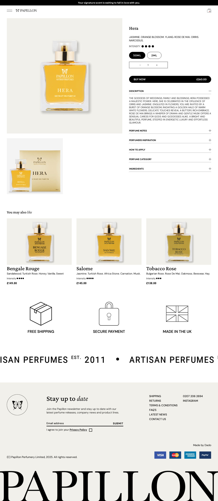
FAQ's (152, 410)
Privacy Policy (78, 429)
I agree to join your (66, 429)
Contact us (157, 419)
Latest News (158, 414)
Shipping (155, 396)
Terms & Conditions (163, 405)
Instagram (190, 401)
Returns (155, 401)
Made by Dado (202, 445)
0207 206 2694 (193, 396)
